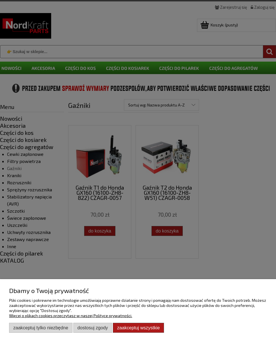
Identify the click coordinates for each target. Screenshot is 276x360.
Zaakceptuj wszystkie (138, 327)
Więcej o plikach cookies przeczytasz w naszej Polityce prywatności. (70, 315)
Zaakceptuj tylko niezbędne (40, 327)
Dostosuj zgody (92, 327)
